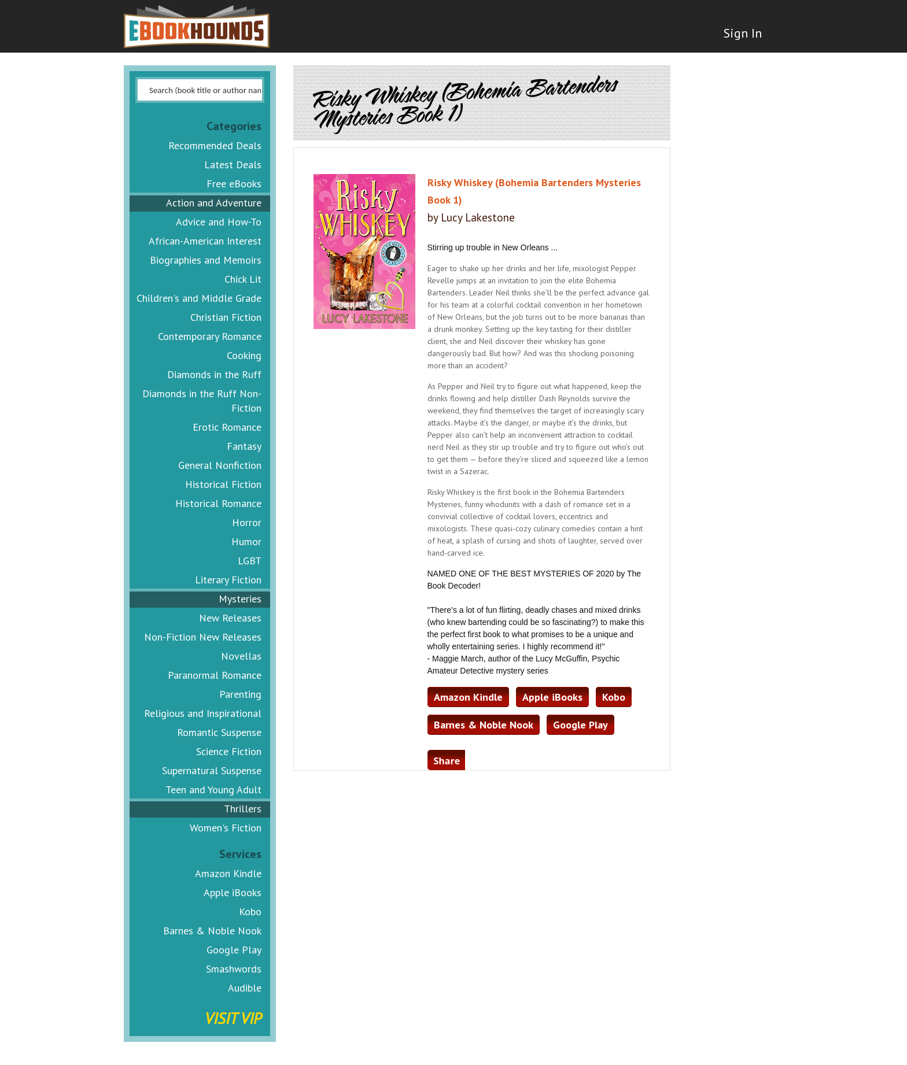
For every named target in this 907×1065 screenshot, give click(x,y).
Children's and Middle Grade (199, 298)
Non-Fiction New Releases (202, 637)
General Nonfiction (219, 465)
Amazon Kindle (228, 873)
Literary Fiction (228, 579)
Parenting (240, 694)
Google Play (234, 949)
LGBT (249, 560)
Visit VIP (233, 1017)
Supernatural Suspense (211, 770)
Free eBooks (234, 183)
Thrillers (242, 808)
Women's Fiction (225, 827)
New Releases (230, 617)
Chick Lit (242, 279)
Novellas (241, 656)
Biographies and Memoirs (205, 260)
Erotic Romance (227, 427)
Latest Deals (232, 164)
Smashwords (233, 968)
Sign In (741, 35)
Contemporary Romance (209, 336)
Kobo (250, 911)
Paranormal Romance (214, 675)
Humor (246, 541)
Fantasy (244, 446)
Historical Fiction (223, 484)
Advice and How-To (218, 221)
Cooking (244, 355)
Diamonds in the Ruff (214, 374)
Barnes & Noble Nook (212, 930)
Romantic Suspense (219, 732)
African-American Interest (205, 240)
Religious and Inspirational (202, 713)
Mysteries (240, 598)
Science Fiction (228, 751)
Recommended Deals (214, 145)
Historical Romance (218, 503)
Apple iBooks (232, 892)
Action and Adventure (213, 202)
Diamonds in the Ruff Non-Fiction (201, 401)
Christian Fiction (225, 317)
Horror (246, 522)
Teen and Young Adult (213, 789)
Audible (244, 987)
